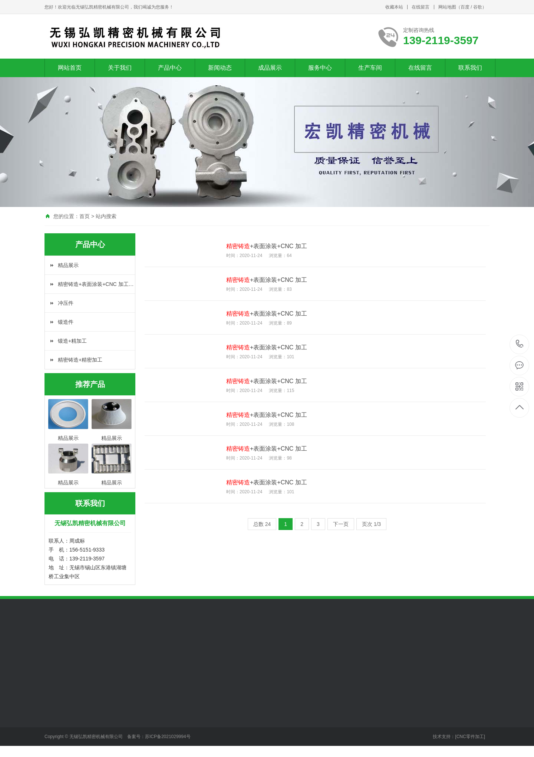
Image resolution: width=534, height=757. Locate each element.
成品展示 (270, 68)
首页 (84, 216)
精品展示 (68, 265)
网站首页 (70, 68)
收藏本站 (394, 7)
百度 (465, 7)
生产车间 (370, 68)
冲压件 (65, 303)
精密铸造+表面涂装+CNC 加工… (96, 284)
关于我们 (120, 68)
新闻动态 (220, 68)
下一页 (341, 524)
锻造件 (65, 322)
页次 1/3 (371, 524)
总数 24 (262, 524)
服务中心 (320, 68)
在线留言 (420, 7)
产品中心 (170, 68)
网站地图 (447, 7)
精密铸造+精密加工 (80, 360)
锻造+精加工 (72, 341)
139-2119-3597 (520, 344)
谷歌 (477, 7)
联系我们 (470, 68)
